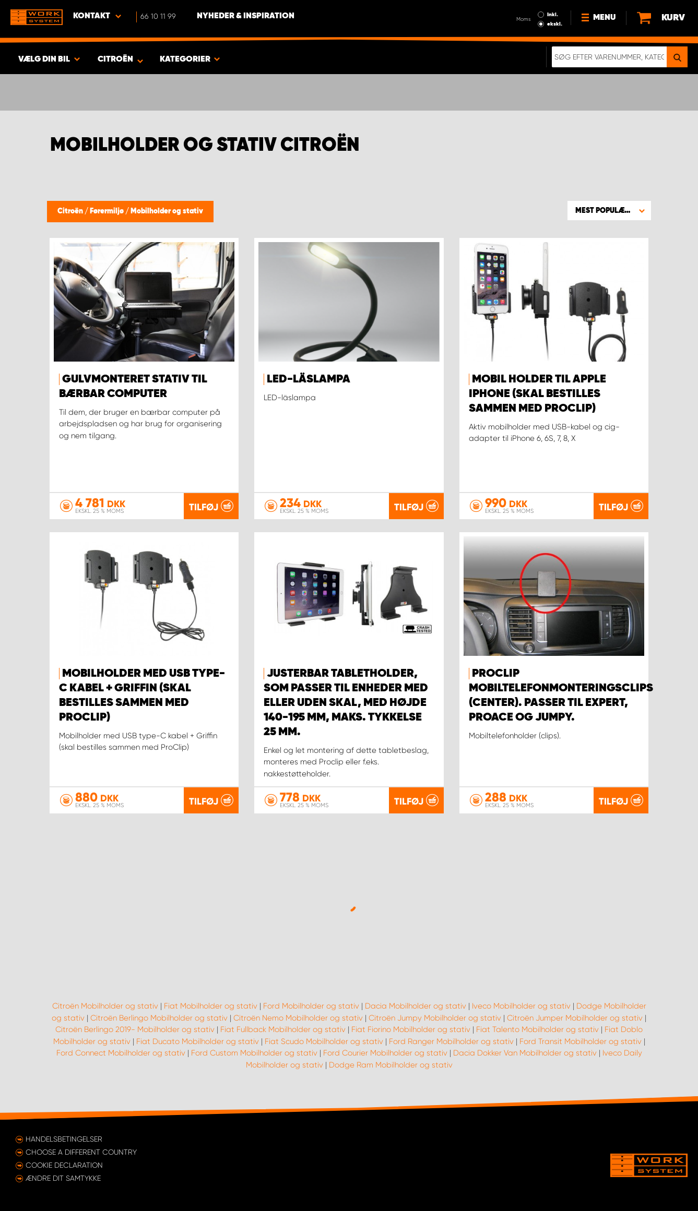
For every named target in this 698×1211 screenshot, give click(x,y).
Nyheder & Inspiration (245, 16)
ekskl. (554, 24)
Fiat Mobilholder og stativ (210, 1006)
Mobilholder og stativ (167, 211)
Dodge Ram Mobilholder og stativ (391, 1065)
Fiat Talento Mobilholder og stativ (537, 1029)
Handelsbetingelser (64, 1139)
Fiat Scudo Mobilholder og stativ (324, 1041)
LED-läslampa (308, 379)
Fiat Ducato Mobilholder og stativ (197, 1041)
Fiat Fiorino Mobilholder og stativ (410, 1029)
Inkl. (552, 14)
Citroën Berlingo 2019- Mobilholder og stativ (135, 1029)
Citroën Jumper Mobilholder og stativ (575, 1018)
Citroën (71, 211)
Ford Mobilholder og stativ (311, 1006)
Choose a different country (81, 1152)
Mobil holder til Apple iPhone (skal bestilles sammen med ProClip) (537, 394)
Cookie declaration (64, 1165)
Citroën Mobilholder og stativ (105, 1006)
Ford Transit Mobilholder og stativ (580, 1041)
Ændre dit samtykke (63, 1178)
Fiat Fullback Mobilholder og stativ (283, 1029)
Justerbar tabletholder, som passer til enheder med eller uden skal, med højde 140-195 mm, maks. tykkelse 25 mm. (346, 703)
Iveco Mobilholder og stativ (521, 1006)
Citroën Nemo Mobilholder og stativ (298, 1018)
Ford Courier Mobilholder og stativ (385, 1053)
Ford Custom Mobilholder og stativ (254, 1053)
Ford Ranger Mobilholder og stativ (451, 1041)
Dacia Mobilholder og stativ (415, 1006)
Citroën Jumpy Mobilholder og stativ (435, 1018)
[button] (609, 210)
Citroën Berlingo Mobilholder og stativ (159, 1018)
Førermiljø (107, 211)
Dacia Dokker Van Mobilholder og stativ (525, 1053)
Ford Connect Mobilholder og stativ (120, 1053)
